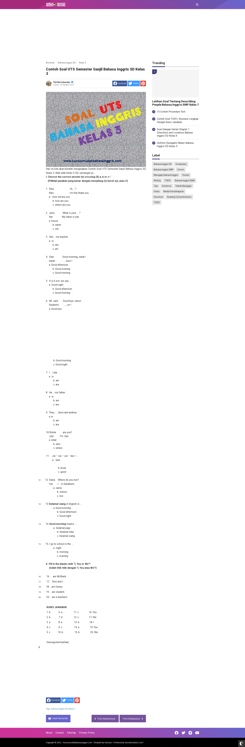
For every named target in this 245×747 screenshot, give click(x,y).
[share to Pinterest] (143, 83)
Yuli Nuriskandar (63, 82)
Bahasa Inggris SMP (163, 169)
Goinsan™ (109, 743)
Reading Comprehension (179, 197)
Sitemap (71, 732)
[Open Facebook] (176, 733)
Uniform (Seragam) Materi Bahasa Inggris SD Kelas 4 (175, 144)
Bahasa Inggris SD (59, 709)
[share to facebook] (119, 83)
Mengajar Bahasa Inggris (166, 175)
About (49, 732)
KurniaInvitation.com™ (134, 743)
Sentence (166, 186)
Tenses (185, 175)
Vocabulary (181, 164)
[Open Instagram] (190, 733)
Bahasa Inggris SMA (185, 180)
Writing (157, 180)
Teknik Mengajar (183, 186)
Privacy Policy (87, 732)
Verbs (157, 191)
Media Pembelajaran (173, 191)
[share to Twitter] (134, 83)
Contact (59, 732)
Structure (158, 197)
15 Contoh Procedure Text (171, 111)
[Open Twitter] (183, 733)
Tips (156, 186)
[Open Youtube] (197, 733)
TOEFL (168, 180)
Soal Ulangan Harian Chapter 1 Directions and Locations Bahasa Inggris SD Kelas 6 (175, 132)
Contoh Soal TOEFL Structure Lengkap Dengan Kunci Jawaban (177, 120)
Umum (180, 169)
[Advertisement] (122, 36)
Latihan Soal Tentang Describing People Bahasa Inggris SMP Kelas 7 (175, 103)
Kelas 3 (71, 709)
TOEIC (157, 202)
